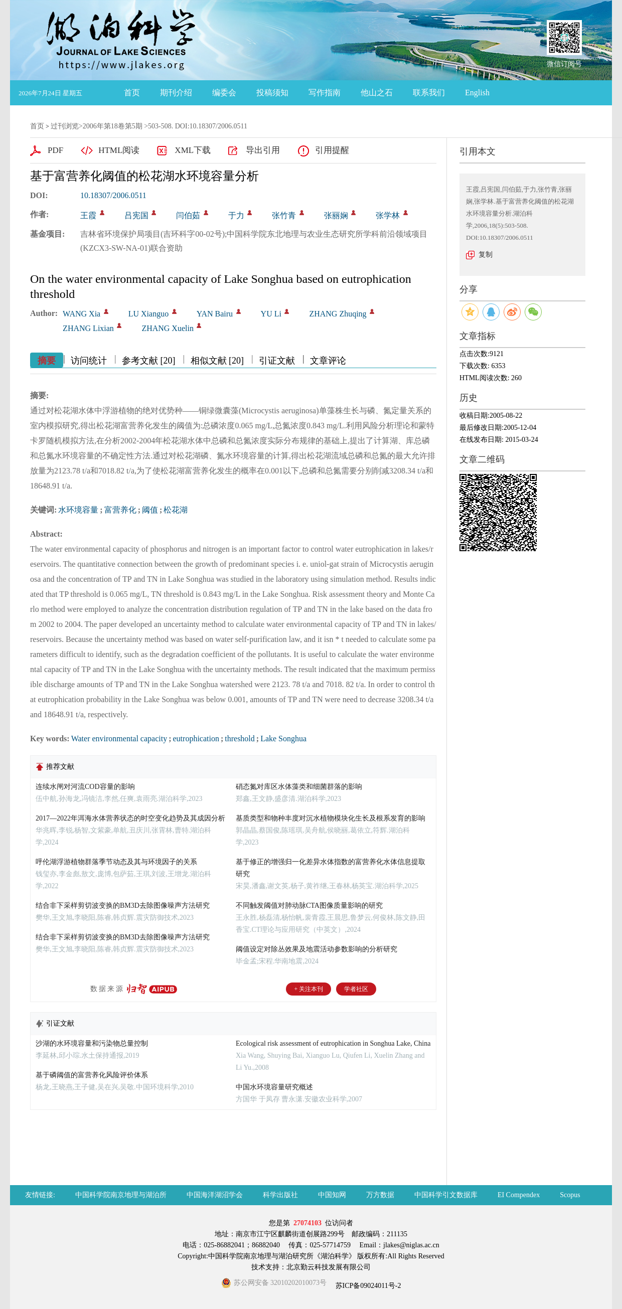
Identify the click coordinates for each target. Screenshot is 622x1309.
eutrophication (196, 738)
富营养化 (120, 510)
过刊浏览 (65, 126)
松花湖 (176, 510)
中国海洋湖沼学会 (215, 1195)
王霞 (88, 215)
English (477, 92)
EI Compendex (519, 1195)
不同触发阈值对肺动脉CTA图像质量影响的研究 (309, 905)
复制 (486, 254)
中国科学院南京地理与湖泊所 (121, 1195)
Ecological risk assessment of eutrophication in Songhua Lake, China (333, 1043)
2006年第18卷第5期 (112, 126)
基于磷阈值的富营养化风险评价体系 (92, 1075)
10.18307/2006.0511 (113, 195)
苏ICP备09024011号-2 (367, 1285)
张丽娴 (336, 215)
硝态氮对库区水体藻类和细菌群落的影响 (299, 786)
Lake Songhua (283, 738)
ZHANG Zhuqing (337, 313)
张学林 (388, 215)
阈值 (150, 510)
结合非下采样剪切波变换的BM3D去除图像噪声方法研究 (123, 905)
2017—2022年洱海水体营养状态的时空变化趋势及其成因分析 (130, 818)
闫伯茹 (188, 215)
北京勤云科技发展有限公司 (328, 1267)
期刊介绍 (176, 92)
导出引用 (263, 150)
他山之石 (377, 92)
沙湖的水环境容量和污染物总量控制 (92, 1043)
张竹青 (284, 215)
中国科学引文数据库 (446, 1195)
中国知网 (332, 1195)
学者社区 (356, 989)
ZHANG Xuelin (167, 328)
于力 (236, 215)
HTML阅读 (118, 150)
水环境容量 (78, 510)
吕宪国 (136, 215)
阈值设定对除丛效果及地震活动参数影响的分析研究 (316, 949)
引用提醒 (332, 150)
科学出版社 (280, 1195)
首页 (132, 92)
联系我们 (429, 92)
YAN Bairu (215, 313)
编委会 (224, 92)
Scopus (570, 1195)
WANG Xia (81, 313)
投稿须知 (272, 92)
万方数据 (380, 1195)
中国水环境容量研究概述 (274, 1087)
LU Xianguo (148, 313)
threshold (240, 738)
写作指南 (324, 92)
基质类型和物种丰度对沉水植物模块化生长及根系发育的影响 (330, 818)
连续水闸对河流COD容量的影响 (85, 786)
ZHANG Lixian (88, 328)
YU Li (271, 313)
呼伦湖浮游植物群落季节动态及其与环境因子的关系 (116, 862)
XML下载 (193, 150)
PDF (55, 150)
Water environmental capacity (119, 738)
